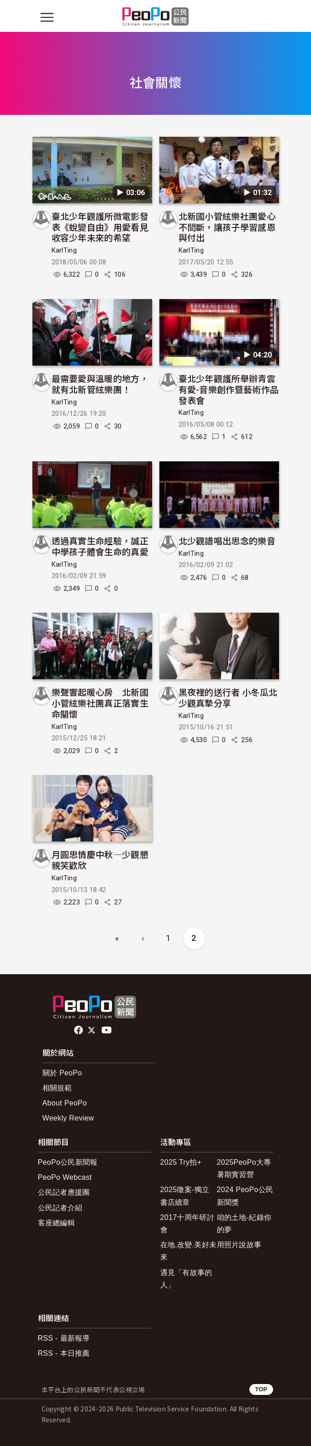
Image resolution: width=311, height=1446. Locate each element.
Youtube (107, 1030)
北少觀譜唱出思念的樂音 (227, 540)
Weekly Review (68, 1118)
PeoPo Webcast (65, 1177)
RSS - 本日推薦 (64, 1353)
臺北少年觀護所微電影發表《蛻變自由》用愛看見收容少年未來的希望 (100, 227)
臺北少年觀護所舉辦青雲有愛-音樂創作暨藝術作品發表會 (229, 389)
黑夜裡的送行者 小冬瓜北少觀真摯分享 (228, 697)
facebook (79, 1030)
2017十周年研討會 (187, 1224)
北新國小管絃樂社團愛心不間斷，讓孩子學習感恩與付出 (227, 227)
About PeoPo (64, 1103)
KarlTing (64, 250)
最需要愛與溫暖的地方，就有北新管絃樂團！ (100, 383)
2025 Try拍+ (181, 1162)
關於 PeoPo (62, 1073)
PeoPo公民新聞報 (68, 1162)
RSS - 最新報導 (64, 1338)
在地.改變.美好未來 (188, 1251)
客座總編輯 (56, 1223)
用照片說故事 (239, 1245)
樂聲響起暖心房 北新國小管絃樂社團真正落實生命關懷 (100, 703)
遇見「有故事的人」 (186, 1279)
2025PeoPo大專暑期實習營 (244, 1168)
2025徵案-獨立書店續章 (185, 1196)
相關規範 (57, 1088)
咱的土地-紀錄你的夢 (244, 1224)
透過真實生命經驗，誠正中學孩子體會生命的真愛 (100, 546)
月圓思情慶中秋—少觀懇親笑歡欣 (100, 859)
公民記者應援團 (64, 1192)
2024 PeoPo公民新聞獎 (245, 1196)
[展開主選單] (47, 17)
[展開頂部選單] (264, 17)
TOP (261, 1389)
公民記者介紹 (60, 1208)
